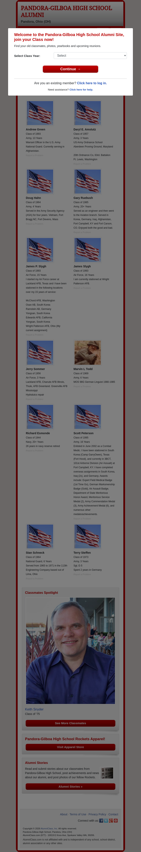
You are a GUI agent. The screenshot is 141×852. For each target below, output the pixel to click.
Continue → (70, 69)
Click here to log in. (92, 83)
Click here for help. (81, 89)
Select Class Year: (27, 56)
